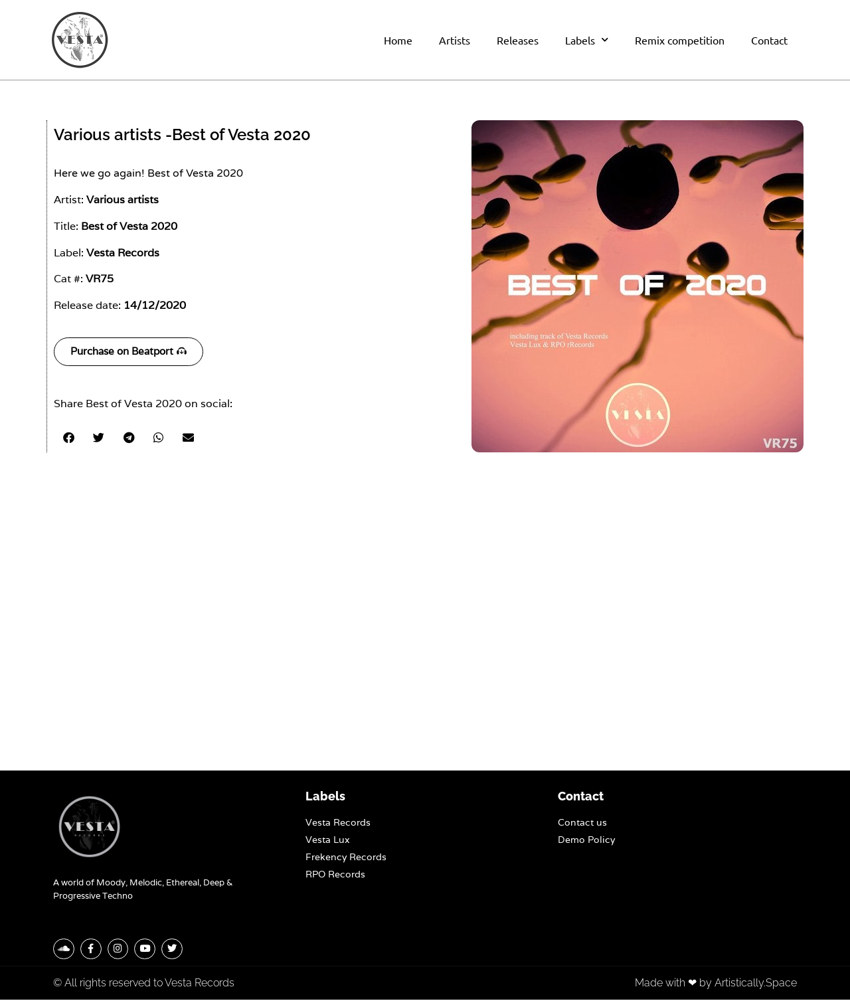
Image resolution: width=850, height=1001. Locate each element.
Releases (518, 39)
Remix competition (679, 39)
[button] (69, 437)
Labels (586, 39)
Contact (769, 39)
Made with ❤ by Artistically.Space (716, 984)
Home (398, 39)
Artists (454, 39)
